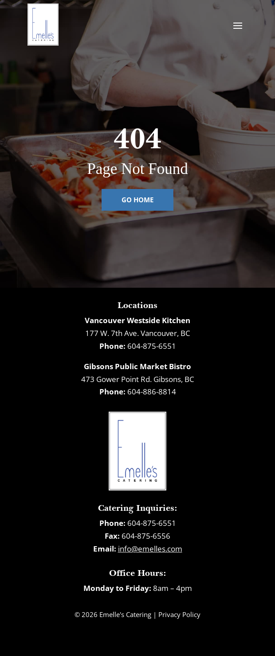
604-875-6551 (151, 346)
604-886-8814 (151, 391)
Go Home (137, 199)
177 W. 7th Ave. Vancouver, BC (137, 333)
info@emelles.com (150, 549)
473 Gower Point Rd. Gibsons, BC (137, 379)
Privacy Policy (179, 614)
